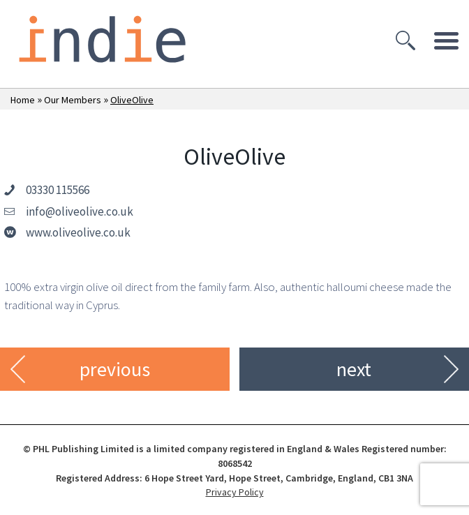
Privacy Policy (235, 492)
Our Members (72, 100)
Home (22, 100)
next (353, 369)
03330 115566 (57, 189)
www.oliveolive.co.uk (78, 232)
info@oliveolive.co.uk (79, 211)
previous (115, 369)
